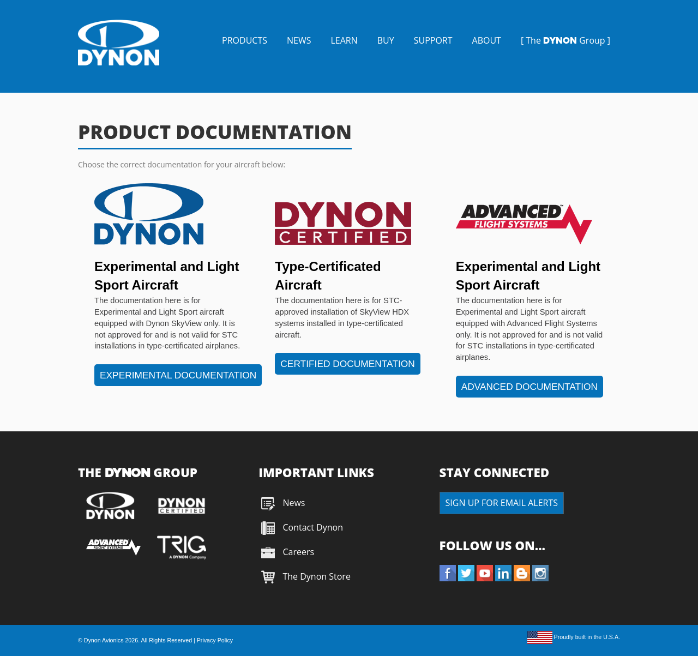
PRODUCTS (244, 40)
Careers (298, 552)
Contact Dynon (311, 527)
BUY (385, 40)
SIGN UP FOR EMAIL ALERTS (502, 503)
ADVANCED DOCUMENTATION (529, 386)
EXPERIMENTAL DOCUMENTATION (178, 375)
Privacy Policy (215, 640)
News (293, 503)
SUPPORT (433, 40)
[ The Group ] (565, 40)
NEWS (299, 40)
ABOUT (486, 40)
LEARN (343, 40)
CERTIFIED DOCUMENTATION (347, 363)
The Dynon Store (316, 576)
